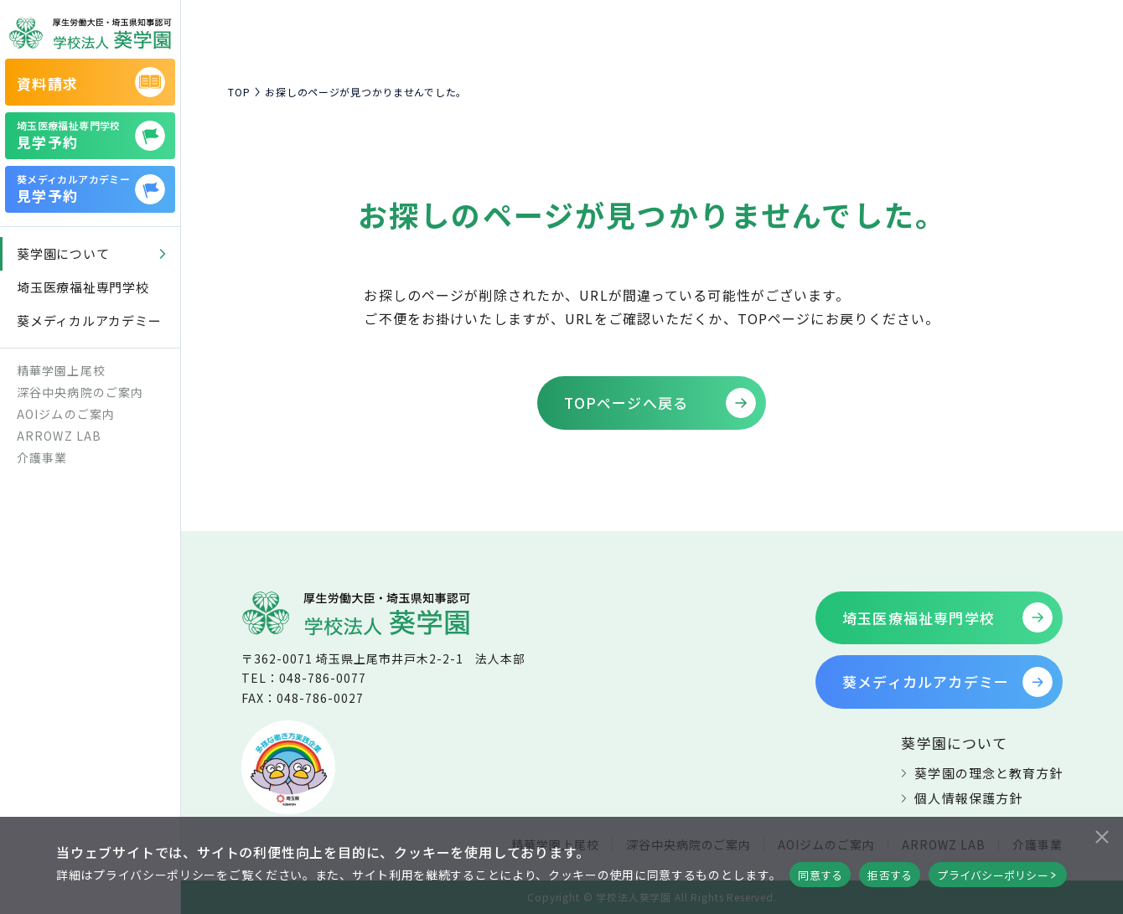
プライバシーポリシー (992, 875)
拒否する (889, 875)
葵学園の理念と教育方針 (988, 773)
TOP (239, 92)
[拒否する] (1101, 834)
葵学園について (954, 742)
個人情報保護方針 (968, 798)
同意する (820, 875)
